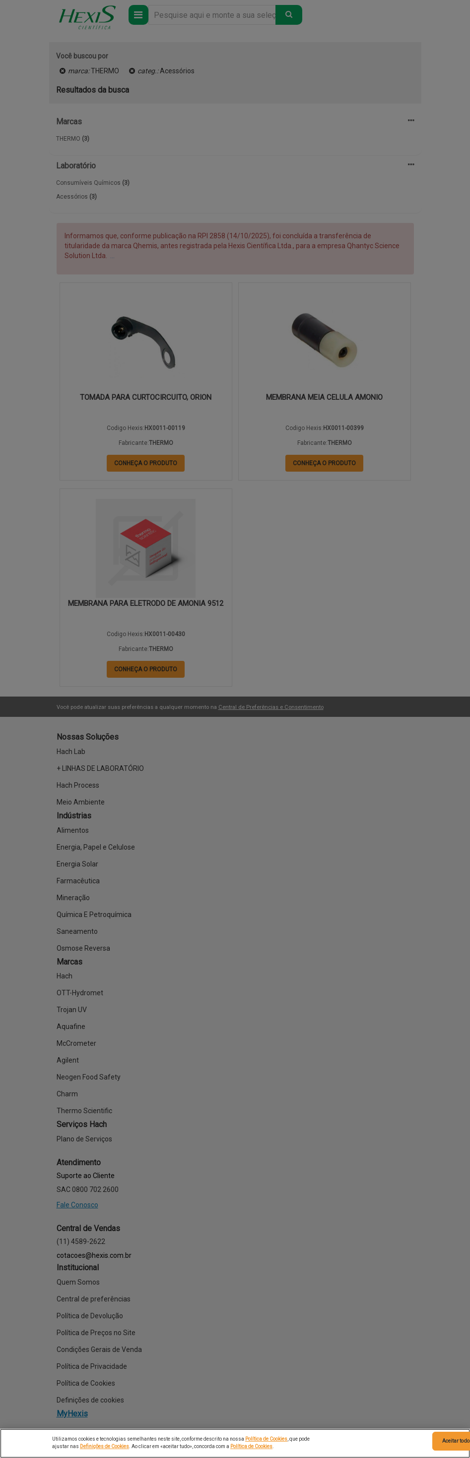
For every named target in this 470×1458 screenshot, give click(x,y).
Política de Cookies (266, 1439)
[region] (235, 1443)
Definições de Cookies (104, 1446)
